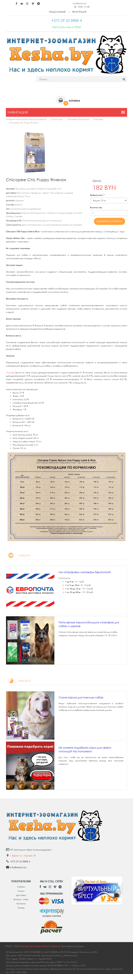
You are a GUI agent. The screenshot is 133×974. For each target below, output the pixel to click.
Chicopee (98, 119)
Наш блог (18, 680)
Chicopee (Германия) (78, 119)
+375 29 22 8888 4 (20, 861)
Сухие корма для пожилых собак (81, 697)
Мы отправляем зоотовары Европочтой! (85, 572)
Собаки (21, 887)
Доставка (21, 895)
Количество (96, 207)
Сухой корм (57, 119)
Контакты (21, 903)
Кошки (21, 891)
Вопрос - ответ (21, 899)
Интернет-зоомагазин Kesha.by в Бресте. (40, 946)
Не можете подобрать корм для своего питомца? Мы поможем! (85, 749)
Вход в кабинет (57, 12)
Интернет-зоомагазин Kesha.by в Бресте (26, 119)
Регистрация (79, 12)
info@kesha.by (80, 3)
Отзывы (21, 907)
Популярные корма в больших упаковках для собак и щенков (89, 624)
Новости (18, 555)
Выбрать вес (97, 195)
